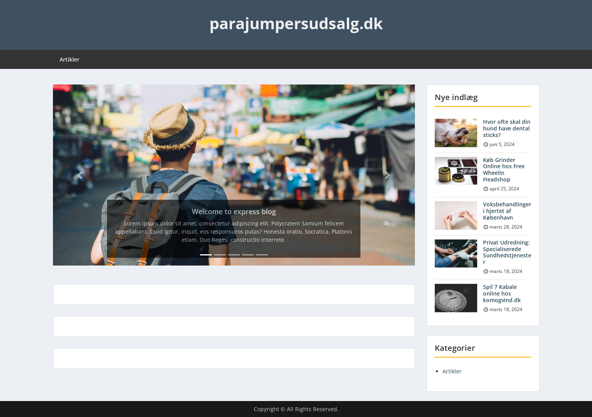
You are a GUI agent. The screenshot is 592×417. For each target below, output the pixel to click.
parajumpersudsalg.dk (296, 23)
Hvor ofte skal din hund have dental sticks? (507, 128)
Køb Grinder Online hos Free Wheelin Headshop (504, 169)
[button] (80, 175)
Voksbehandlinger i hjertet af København (507, 211)
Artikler (69, 59)
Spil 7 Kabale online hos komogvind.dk (502, 293)
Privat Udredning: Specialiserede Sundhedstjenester (507, 252)
